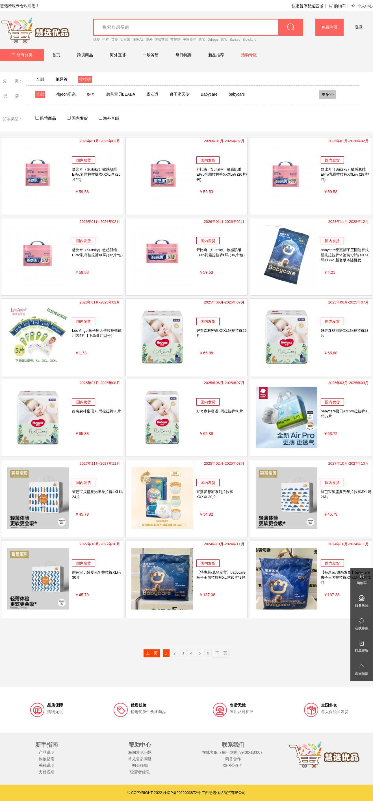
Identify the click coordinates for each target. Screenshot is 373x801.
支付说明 (47, 772)
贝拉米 (125, 40)
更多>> (328, 94)
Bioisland (250, 40)
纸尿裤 (62, 79)
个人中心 (362, 6)
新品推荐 (216, 55)
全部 (40, 79)
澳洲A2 (138, 40)
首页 (56, 55)
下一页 (221, 653)
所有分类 (21, 55)
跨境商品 (85, 55)
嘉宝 (224, 40)
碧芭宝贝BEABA (120, 94)
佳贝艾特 (161, 40)
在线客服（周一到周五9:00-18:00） (233, 752)
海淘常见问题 (140, 752)
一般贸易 (151, 55)
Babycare (209, 94)
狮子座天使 (179, 94)
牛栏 (105, 40)
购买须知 (140, 765)
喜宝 (202, 40)
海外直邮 (118, 55)
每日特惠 (183, 55)
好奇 (91, 94)
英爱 (114, 40)
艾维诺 (175, 40)
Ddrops (213, 40)
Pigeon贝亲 (65, 94)
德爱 (96, 40)
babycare (237, 94)
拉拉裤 (85, 79)
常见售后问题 (140, 759)
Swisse (235, 40)
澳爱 (149, 40)
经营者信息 (140, 772)
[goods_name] (198, 27)
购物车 (337, 6)
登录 (359, 27)
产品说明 (47, 752)
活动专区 (249, 55)
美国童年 (189, 40)
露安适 (152, 94)
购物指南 (47, 759)
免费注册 (329, 27)
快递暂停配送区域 (307, 6)
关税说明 (47, 765)
